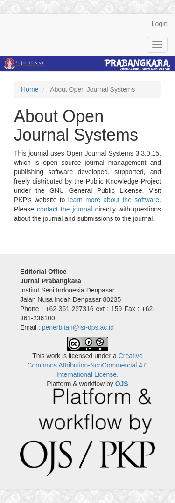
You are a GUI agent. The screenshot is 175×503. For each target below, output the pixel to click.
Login (160, 23)
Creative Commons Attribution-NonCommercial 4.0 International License (87, 365)
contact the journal (64, 209)
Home (29, 89)
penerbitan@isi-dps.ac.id (78, 327)
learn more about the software (113, 200)
